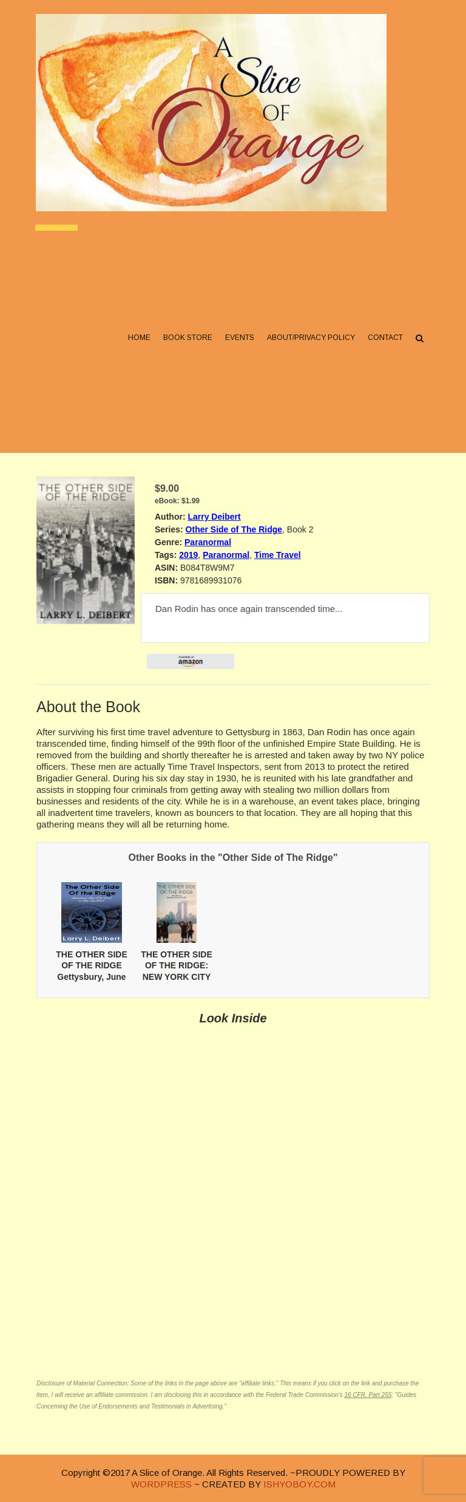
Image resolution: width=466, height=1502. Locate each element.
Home (138, 340)
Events (239, 340)
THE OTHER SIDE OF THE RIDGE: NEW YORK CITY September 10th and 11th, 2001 (176, 977)
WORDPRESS (161, 1484)
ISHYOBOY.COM (299, 1484)
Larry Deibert (213, 517)
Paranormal (207, 542)
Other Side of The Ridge (234, 529)
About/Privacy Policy (310, 340)
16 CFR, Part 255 (367, 1395)
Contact (384, 340)
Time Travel (277, 555)
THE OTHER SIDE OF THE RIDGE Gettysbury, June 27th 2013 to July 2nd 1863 (91, 977)
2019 (188, 555)
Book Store (187, 340)
